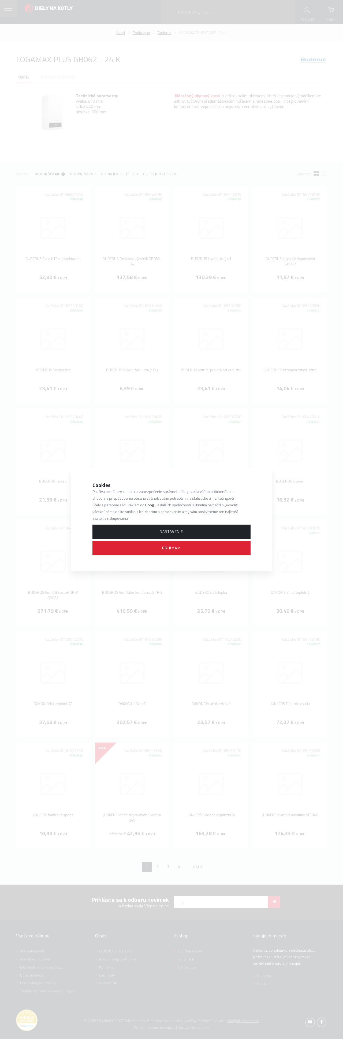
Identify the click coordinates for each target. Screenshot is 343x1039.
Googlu (150, 505)
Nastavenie (171, 531)
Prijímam (171, 548)
